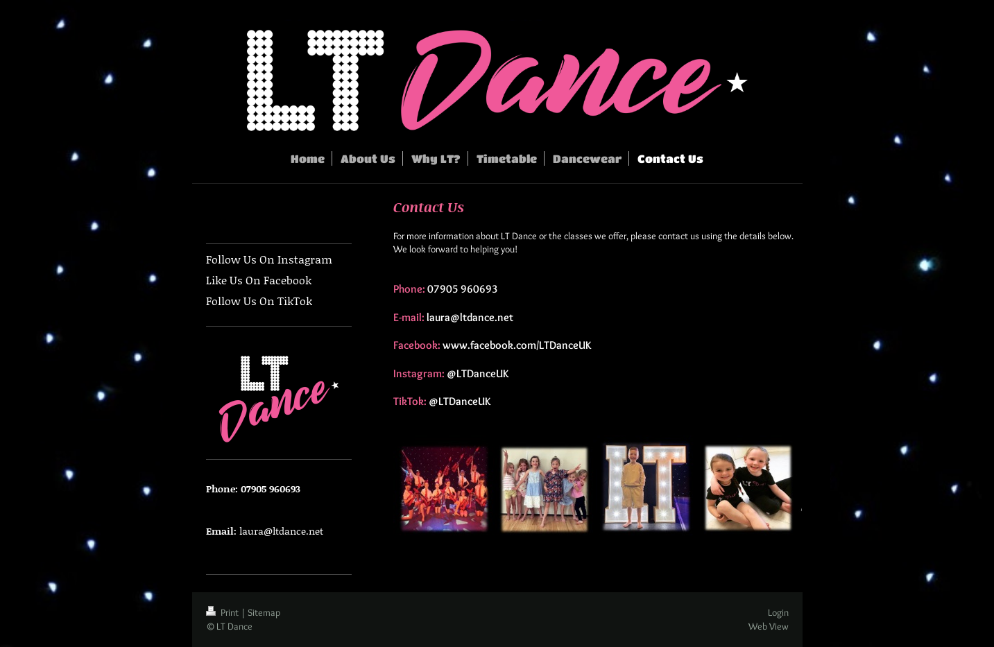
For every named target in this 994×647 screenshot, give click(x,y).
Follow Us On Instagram (269, 259)
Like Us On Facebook (258, 280)
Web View (768, 626)
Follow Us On (240, 301)
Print (223, 612)
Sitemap (264, 612)
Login (778, 612)
